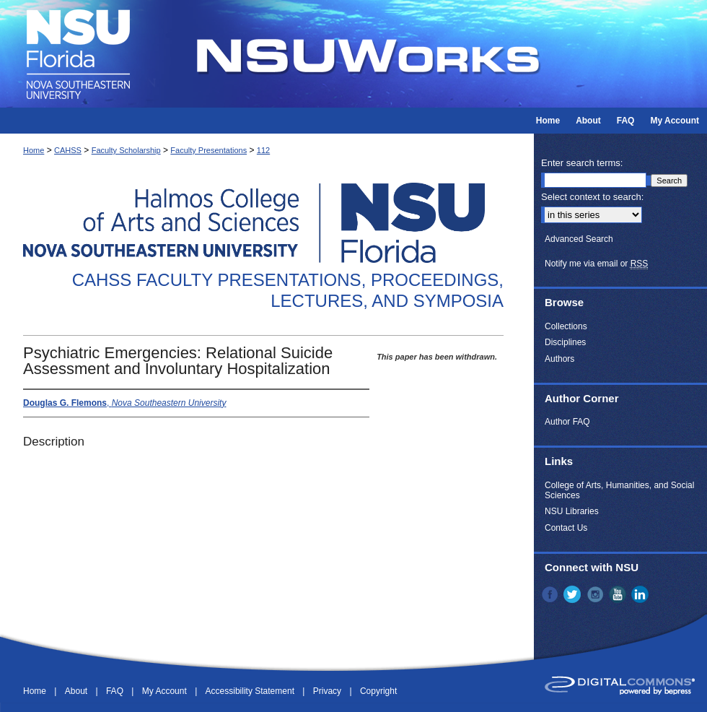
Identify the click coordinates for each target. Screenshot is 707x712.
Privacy (328, 691)
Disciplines (565, 342)
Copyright (378, 691)
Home (33, 150)
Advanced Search (579, 239)
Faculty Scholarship (126, 150)
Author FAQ (567, 422)
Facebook (551, 594)
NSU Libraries (572, 511)
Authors (559, 359)
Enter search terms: (582, 162)
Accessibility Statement (251, 691)
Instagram (597, 594)
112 (263, 150)
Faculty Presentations (208, 150)
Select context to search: (592, 196)
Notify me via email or (596, 264)
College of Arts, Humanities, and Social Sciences (619, 490)
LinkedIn (641, 594)
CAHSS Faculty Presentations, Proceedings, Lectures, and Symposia (288, 290)
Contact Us (566, 528)
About (77, 691)
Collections (566, 326)
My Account (165, 691)
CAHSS (68, 150)
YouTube (619, 594)
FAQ (116, 691)
